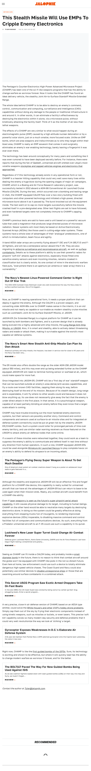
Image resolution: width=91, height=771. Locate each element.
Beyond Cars (8, 12)
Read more (9, 291)
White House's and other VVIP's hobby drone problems (55, 608)
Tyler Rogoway (10, 29)
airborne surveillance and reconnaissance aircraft (41, 249)
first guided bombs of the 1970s (49, 651)
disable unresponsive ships (51, 571)
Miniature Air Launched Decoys (44, 448)
